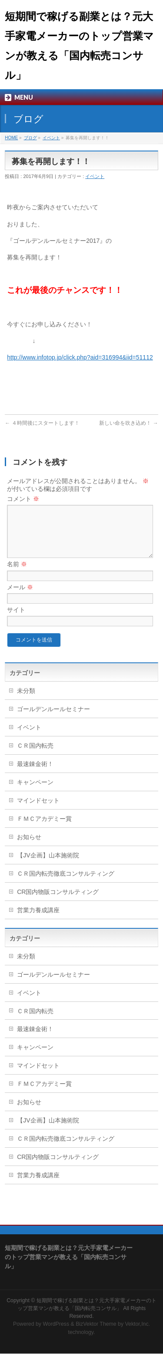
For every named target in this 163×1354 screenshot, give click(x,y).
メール (20, 597)
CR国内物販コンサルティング (58, 902)
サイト (16, 620)
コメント (23, 498)
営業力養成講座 (38, 920)
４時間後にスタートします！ (42, 423)
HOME (11, 137)
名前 (17, 574)
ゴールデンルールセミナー (53, 719)
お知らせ (29, 847)
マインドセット (38, 810)
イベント (51, 137)
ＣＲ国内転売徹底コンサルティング (65, 883)
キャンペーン (35, 792)
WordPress (56, 1324)
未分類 (26, 701)
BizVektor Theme (96, 1324)
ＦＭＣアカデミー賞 (44, 829)
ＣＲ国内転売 (35, 756)
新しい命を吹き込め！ (128, 423)
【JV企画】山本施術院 (48, 865)
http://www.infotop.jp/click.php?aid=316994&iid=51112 (80, 357)
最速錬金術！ (35, 774)
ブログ (30, 137)
